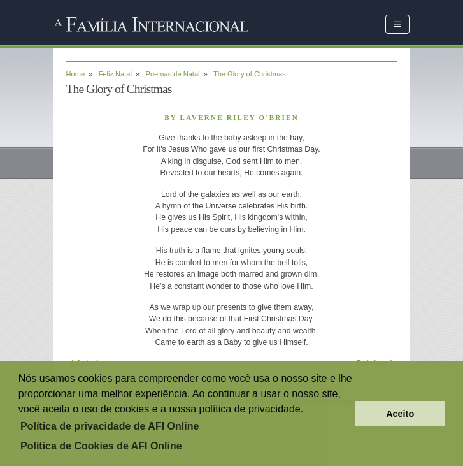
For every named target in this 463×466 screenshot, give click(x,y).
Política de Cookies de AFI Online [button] (101, 446)
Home (75, 74)
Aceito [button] (400, 414)
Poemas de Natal (173, 74)
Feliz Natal (115, 74)
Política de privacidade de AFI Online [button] (109, 426)
